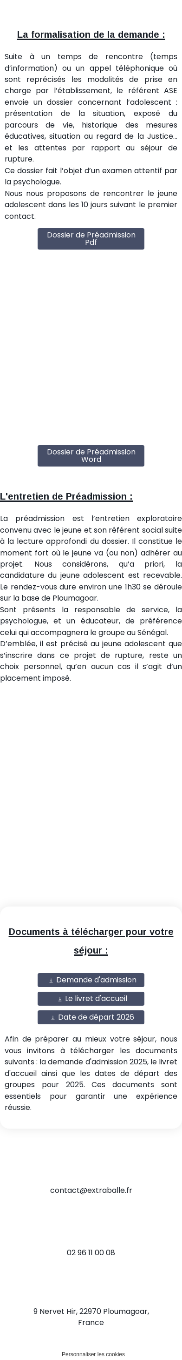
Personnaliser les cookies (93, 1354)
